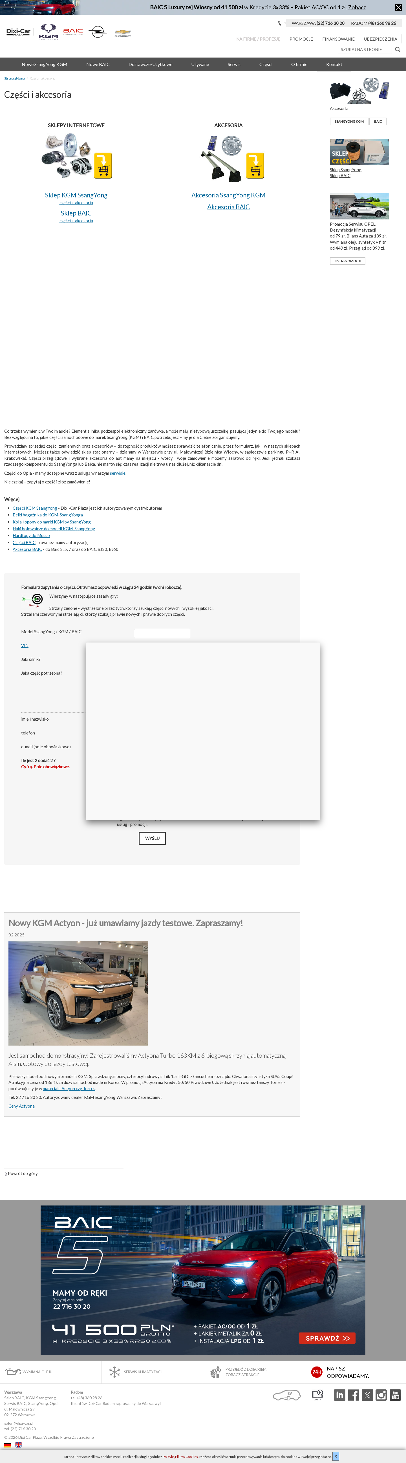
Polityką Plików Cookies (180, 1457)
